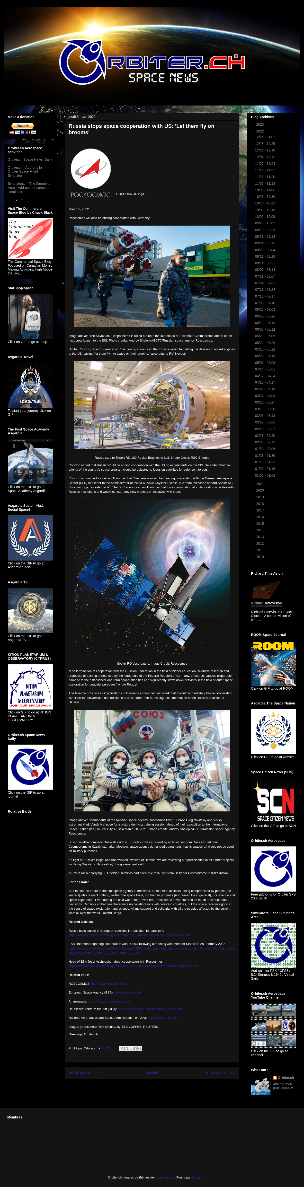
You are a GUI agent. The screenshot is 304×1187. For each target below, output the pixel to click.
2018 (260, 504)
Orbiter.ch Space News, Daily (30, 159)
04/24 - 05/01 (265, 369)
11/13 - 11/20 (265, 177)
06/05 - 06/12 (265, 329)
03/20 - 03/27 (265, 402)
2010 (260, 557)
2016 (260, 517)
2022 (260, 131)
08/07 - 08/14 (265, 270)
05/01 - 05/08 (265, 363)
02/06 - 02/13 (265, 442)
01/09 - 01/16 (265, 469)
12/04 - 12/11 (265, 157)
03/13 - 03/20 (265, 409)
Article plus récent (84, 1073)
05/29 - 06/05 (265, 336)
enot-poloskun (165, 1177)
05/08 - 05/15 (265, 356)
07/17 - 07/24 (265, 289)
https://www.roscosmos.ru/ (109, 983)
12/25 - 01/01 (265, 137)
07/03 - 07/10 (265, 303)
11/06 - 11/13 (265, 183)
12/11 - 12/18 (265, 150)
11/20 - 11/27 (265, 170)
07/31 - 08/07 (265, 276)
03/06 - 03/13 (265, 416)
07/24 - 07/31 (265, 283)
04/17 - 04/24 (265, 376)
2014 (260, 530)
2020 (260, 490)
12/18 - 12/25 (265, 144)
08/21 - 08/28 (265, 256)
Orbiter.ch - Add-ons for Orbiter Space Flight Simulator (25, 172)
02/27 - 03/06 (265, 422)
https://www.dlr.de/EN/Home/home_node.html (150, 1009)
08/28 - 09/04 (265, 250)
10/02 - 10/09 (265, 217)
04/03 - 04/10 (265, 389)
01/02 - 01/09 (265, 475)
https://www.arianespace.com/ (109, 1001)
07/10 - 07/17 (265, 296)
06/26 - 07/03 (265, 309)
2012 (260, 543)
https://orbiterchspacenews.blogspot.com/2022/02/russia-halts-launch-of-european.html (130, 935)
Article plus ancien (220, 1073)
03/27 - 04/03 (265, 396)
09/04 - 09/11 (265, 243)
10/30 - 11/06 (265, 190)
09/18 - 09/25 (265, 230)
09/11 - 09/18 (265, 236)
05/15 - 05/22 (265, 349)
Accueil (152, 1073)
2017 (260, 510)
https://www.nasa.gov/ (163, 1018)
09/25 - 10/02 (265, 223)
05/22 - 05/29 (265, 343)
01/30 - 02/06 (265, 449)
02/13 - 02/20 (265, 436)
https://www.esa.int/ (128, 992)
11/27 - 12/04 (265, 164)
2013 (260, 537)
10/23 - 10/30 (265, 197)
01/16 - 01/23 (265, 462)
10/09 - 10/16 (265, 210)
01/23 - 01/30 (265, 455)
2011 (260, 550)
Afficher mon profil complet (283, 1086)
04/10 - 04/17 (265, 382)
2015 (260, 524)
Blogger (197, 1177)
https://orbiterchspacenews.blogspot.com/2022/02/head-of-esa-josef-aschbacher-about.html (133, 966)
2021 (260, 484)
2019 (260, 497)
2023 (260, 124)
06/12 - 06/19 (265, 323)
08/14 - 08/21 (265, 263)
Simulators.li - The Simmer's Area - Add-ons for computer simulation (29, 188)
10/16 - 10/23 (265, 203)
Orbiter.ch (286, 1078)
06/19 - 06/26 (265, 316)
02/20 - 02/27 (265, 429)
